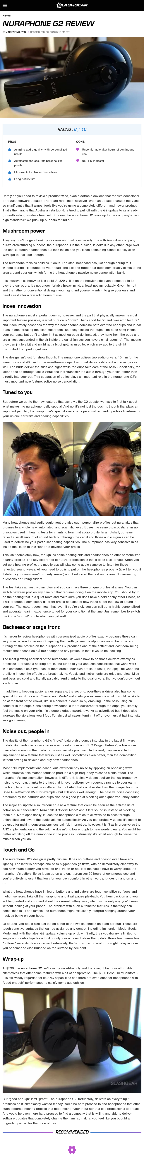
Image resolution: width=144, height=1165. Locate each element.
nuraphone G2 (31, 968)
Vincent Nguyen (16, 32)
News (7, 16)
